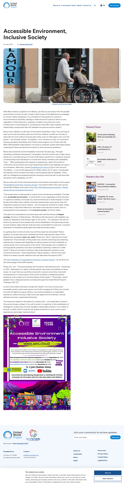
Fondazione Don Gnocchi (41, 167)
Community (59, 5)
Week (76, 5)
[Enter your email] (91, 437)
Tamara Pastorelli (26, 44)
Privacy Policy (103, 454)
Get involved (114, 5)
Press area (102, 450)
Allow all (108, 459)
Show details (101, 479)
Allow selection (107, 465)
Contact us (86, 5)
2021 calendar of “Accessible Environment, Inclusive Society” (31, 260)
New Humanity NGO (20, 443)
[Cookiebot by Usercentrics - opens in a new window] (12, 479)
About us (49, 5)
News (69, 5)
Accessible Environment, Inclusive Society (21, 185)
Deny (108, 470)
